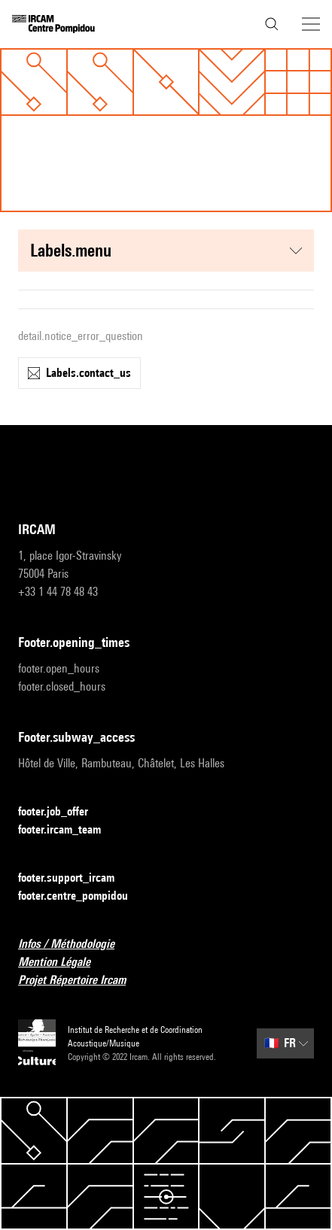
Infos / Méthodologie (75, 944)
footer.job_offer (62, 812)
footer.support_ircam (75, 878)
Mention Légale (63, 962)
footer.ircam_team (68, 830)
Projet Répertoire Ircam (81, 981)
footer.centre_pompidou (82, 896)
